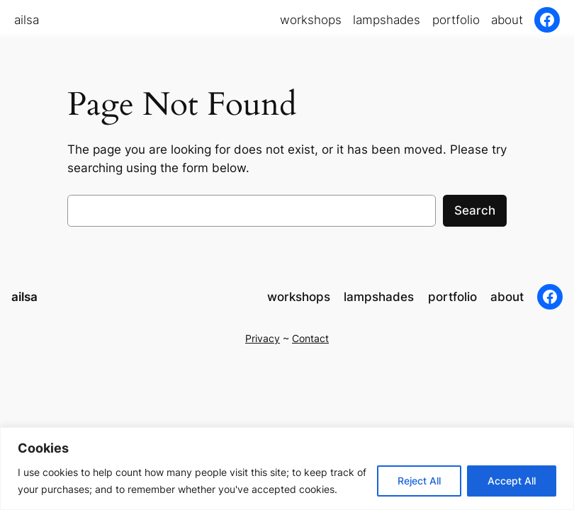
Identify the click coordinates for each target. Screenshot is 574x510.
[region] (287, 468)
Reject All (419, 481)
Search (474, 210)
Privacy (262, 338)
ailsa (26, 20)
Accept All (512, 481)
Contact (310, 338)
